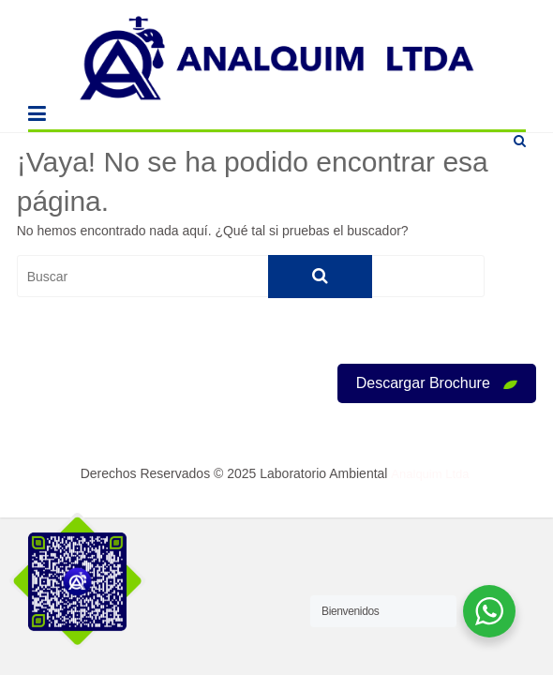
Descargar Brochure (437, 383)
